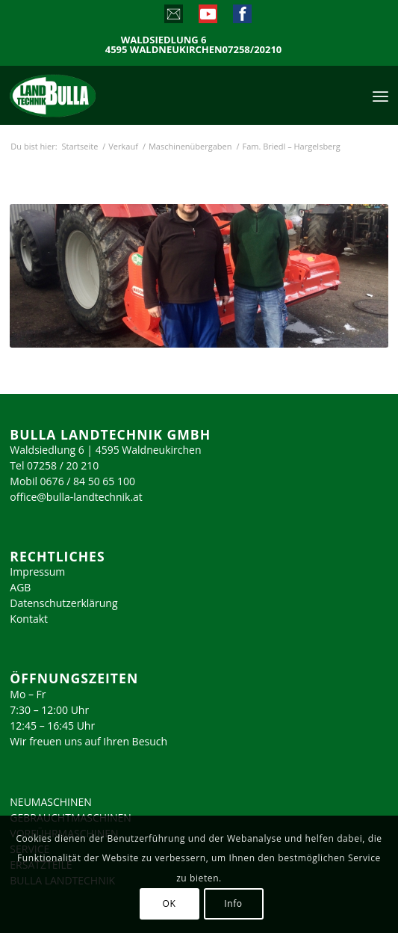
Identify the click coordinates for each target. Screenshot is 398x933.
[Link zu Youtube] (207, 17)
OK (169, 903)
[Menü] (380, 95)
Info (233, 903)
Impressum (37, 571)
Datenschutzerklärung (63, 603)
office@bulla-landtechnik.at (76, 497)
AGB (20, 587)
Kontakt (29, 619)
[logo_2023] (84, 95)
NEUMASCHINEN (51, 802)
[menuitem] (380, 95)
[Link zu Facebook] (241, 17)
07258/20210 (252, 50)
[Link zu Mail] (173, 17)
